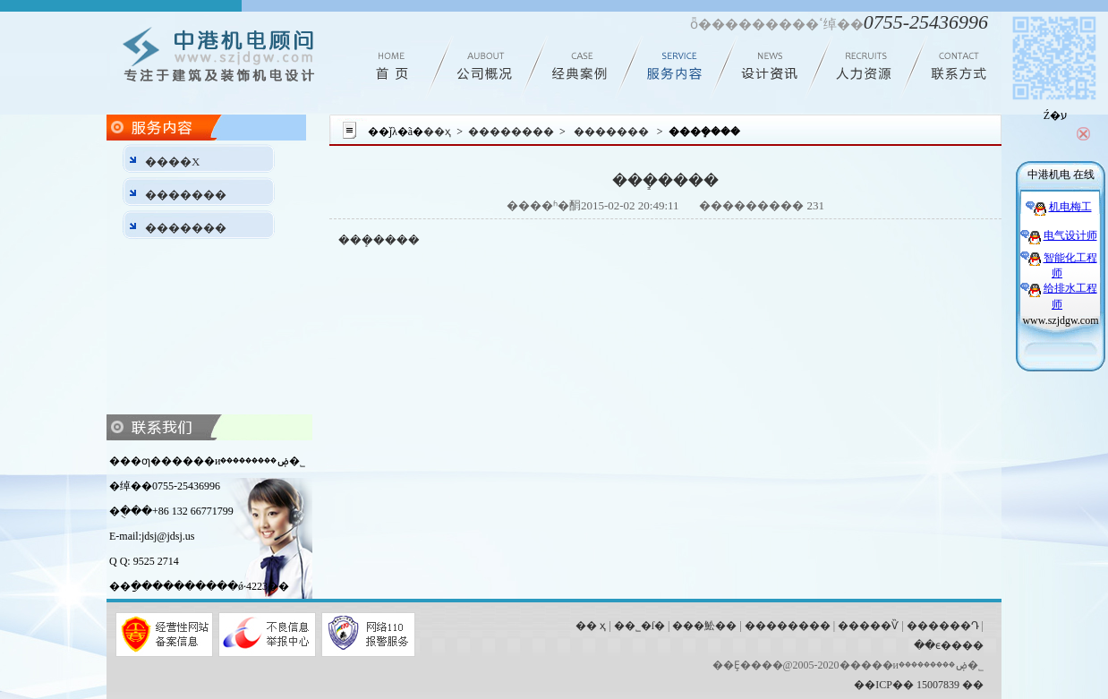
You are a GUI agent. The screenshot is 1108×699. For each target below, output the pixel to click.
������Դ (943, 625)
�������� (511, 131)
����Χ (172, 161)
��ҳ (437, 131)
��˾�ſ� (639, 625)
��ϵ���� (949, 645)
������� (185, 194)
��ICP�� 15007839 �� (919, 684)
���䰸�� (704, 625)
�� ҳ (590, 625)
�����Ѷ (868, 625)
